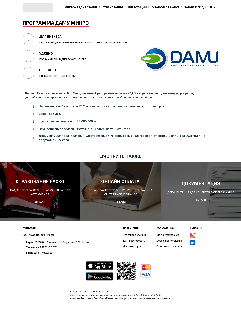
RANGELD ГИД (194, 7)
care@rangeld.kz (43, 252)
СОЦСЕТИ (196, 227)
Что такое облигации (135, 234)
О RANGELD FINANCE (165, 7)
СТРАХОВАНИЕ (113, 7)
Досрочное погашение (169, 240)
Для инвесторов (132, 246)
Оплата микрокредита (169, 246)
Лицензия (75, 295)
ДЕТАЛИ (40, 201)
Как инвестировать (134, 240)
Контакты (29, 227)
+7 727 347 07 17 (47, 247)
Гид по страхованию (167, 234)
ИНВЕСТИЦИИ (137, 7)
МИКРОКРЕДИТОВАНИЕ (81, 7)
